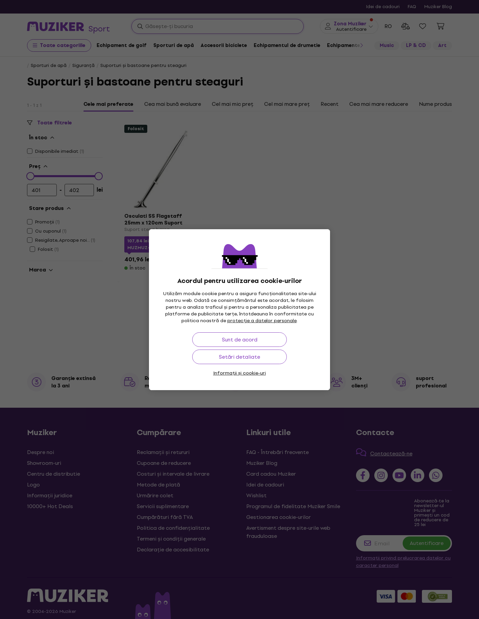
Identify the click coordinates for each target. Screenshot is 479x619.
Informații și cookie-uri (239, 373)
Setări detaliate (239, 357)
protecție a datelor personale (262, 321)
